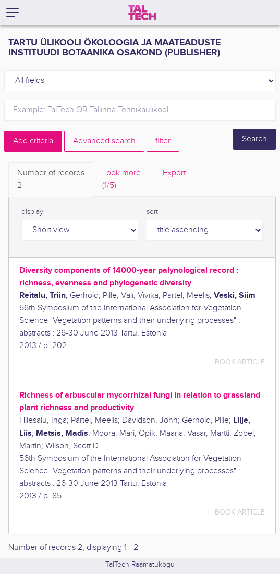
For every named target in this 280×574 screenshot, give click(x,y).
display (32, 212)
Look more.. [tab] (123, 180)
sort (152, 212)
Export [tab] (174, 173)
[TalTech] (142, 12)
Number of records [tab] (50, 180)
